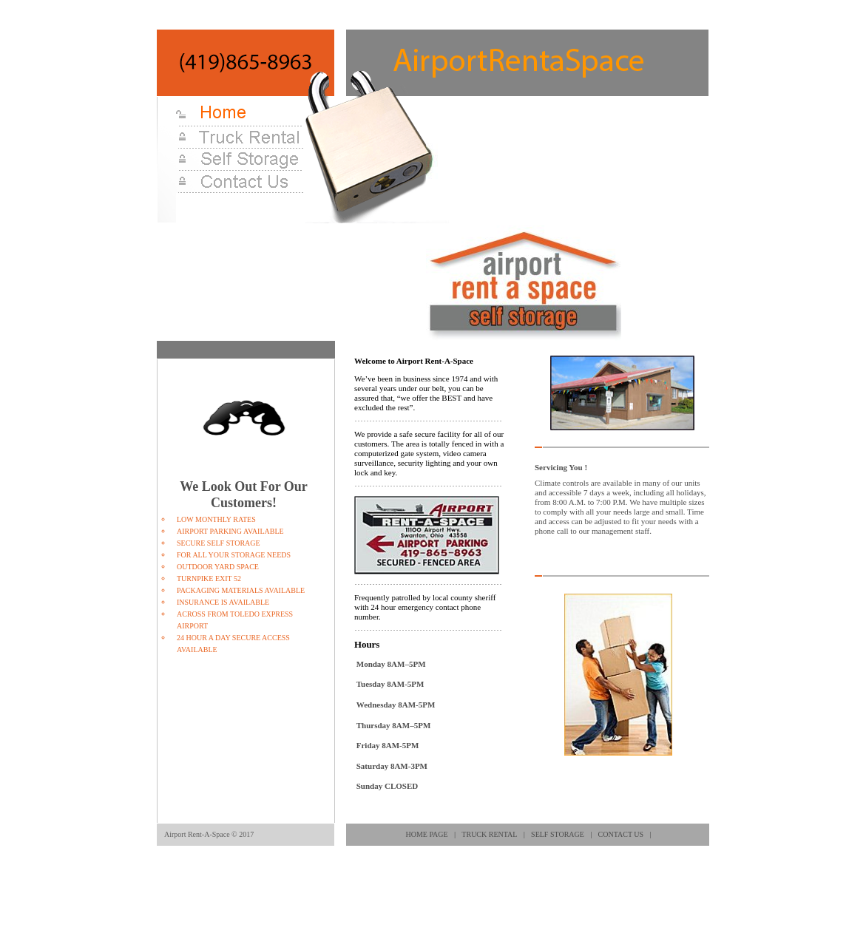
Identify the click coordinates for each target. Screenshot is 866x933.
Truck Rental (489, 834)
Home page (427, 834)
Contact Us (621, 834)
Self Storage (557, 834)
